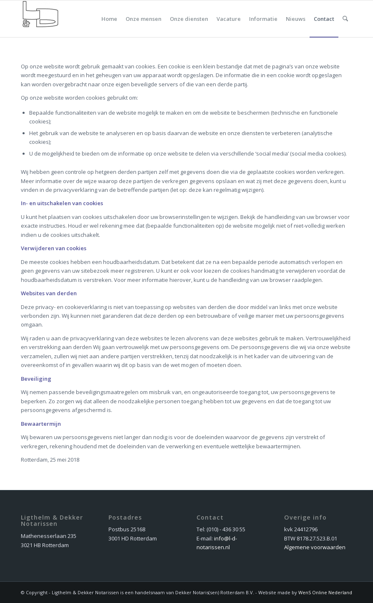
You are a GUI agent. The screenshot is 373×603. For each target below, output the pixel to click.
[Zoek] (345, 18)
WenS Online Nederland (325, 592)
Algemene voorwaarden (314, 547)
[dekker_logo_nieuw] (40, 18)
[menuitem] (109, 18)
